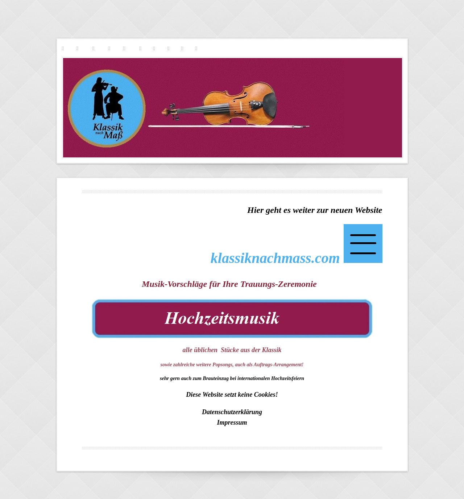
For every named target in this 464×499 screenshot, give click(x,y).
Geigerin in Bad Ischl (349, 457)
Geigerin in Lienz (248, 457)
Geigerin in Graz (315, 457)
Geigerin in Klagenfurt (214, 457)
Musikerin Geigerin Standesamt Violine (176, 453)
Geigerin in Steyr (222, 453)
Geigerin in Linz (180, 457)
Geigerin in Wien (112, 457)
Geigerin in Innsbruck (146, 457)
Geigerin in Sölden (291, 453)
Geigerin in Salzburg (128, 453)
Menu (232, 460)
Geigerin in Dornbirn (282, 457)
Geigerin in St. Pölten (326, 453)
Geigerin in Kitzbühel (255, 453)
